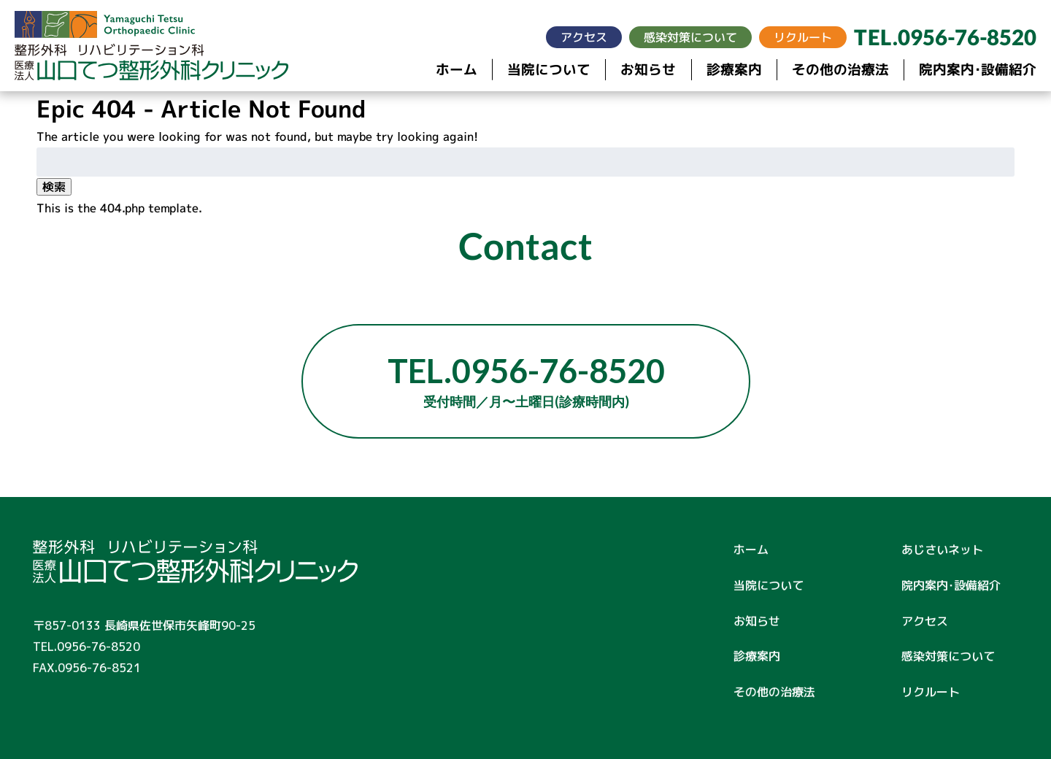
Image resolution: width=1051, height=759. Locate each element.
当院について (548, 70)
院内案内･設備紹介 (977, 70)
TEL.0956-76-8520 (945, 37)
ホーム (456, 70)
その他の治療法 (840, 70)
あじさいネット (942, 550)
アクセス (584, 37)
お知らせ (648, 70)
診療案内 (734, 70)
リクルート (803, 37)
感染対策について (690, 37)
